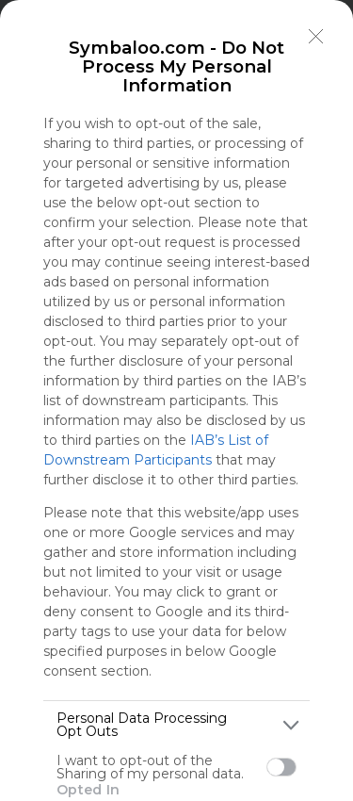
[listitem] (176, 724)
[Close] (316, 37)
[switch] (281, 767)
